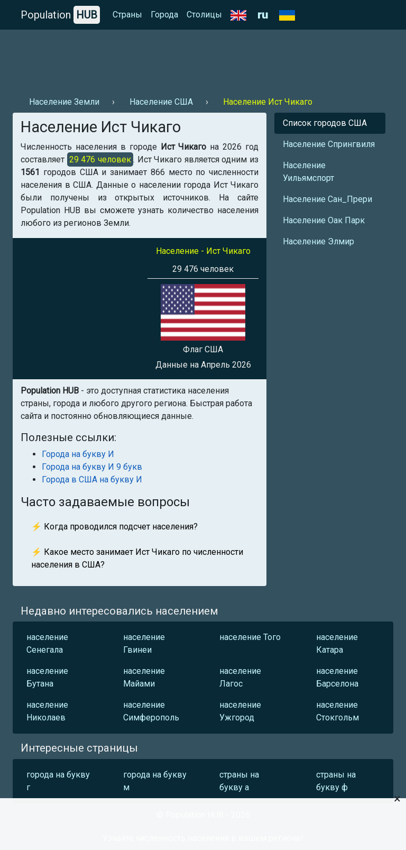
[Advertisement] (203, 59)
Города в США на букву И (92, 479)
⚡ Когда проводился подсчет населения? (114, 527)
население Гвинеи (144, 643)
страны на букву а (239, 781)
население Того (250, 637)
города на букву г (58, 781)
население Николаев (47, 711)
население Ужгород (240, 711)
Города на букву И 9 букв (92, 467)
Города (164, 15)
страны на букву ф (336, 781)
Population (60, 15)
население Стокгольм (337, 711)
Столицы (204, 15)
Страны (127, 15)
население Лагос (240, 677)
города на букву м (155, 781)
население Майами (144, 677)
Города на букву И (78, 454)
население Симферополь (151, 711)
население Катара (337, 643)
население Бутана (47, 677)
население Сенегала (47, 643)
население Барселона (337, 677)
